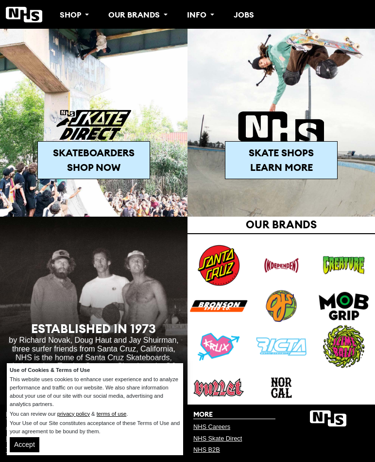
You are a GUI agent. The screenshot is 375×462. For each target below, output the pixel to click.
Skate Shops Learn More (281, 160)
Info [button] (197, 14)
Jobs (244, 14)
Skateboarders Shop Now (94, 160)
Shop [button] (71, 14)
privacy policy (73, 414)
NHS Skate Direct (217, 438)
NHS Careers (211, 426)
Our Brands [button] (135, 14)
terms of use (112, 414)
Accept (24, 444)
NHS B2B (206, 449)
